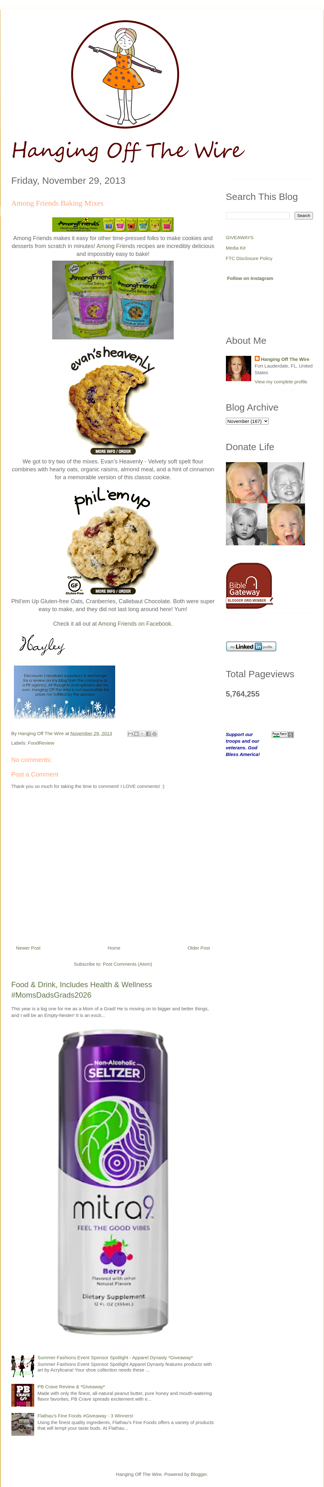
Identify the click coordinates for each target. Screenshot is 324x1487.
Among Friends (116, 246)
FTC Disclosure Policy (249, 258)
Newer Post (28, 948)
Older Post (199, 948)
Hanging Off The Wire (285, 359)
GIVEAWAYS (240, 237)
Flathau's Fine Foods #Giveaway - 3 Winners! (86, 1415)
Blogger (199, 1474)
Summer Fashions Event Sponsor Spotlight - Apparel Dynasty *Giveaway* (115, 1357)
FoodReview (41, 743)
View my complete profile (281, 381)
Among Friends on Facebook (134, 624)
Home (114, 948)
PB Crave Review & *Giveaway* (71, 1386)
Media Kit (236, 248)
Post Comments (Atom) (127, 964)
